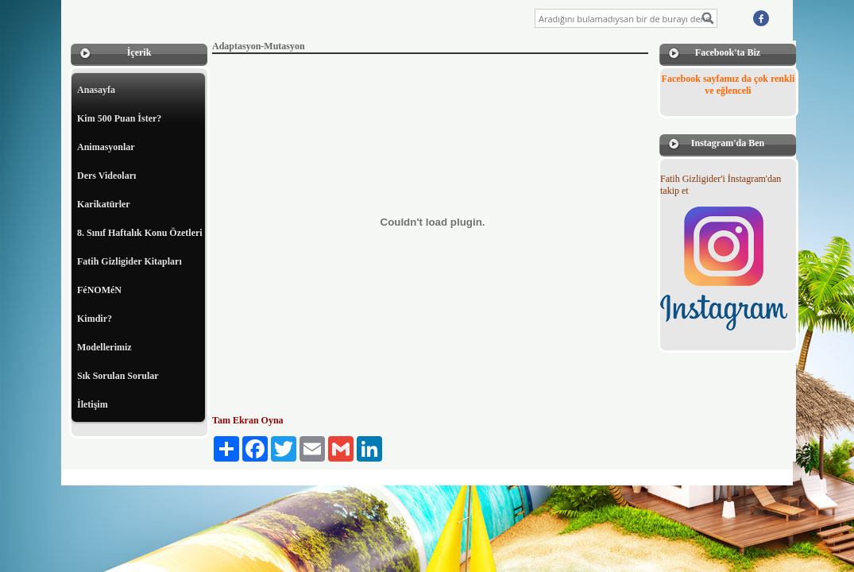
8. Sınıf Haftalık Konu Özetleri (140, 232)
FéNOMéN (99, 290)
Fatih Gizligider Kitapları (129, 261)
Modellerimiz (104, 347)
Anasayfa (96, 89)
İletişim (92, 404)
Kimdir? (94, 318)
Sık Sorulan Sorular (118, 375)
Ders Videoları (106, 175)
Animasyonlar (106, 147)
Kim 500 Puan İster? (119, 118)
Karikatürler (103, 204)
